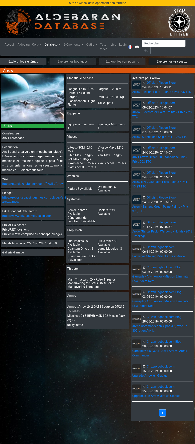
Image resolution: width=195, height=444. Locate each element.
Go (146, 50)
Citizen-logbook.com (161, 247)
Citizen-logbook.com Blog (164, 267)
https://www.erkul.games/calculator (26, 216)
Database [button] (51, 44)
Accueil (10, 44)
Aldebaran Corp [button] (28, 44)
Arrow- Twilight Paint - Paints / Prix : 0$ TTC (161, 92)
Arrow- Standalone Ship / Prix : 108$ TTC (159, 137)
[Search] (163, 43)
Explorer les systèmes (23, 61)
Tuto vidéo (103, 47)
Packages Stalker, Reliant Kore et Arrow (158, 256)
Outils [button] (90, 44)
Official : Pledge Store (161, 82)
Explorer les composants (122, 61)
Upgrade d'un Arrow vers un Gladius (156, 396)
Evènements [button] (72, 44)
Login (122, 44)
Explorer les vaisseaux (172, 61)
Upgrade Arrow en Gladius (150, 375)
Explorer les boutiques (73, 61)
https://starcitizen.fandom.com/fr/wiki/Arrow (33, 184)
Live (113, 44)
